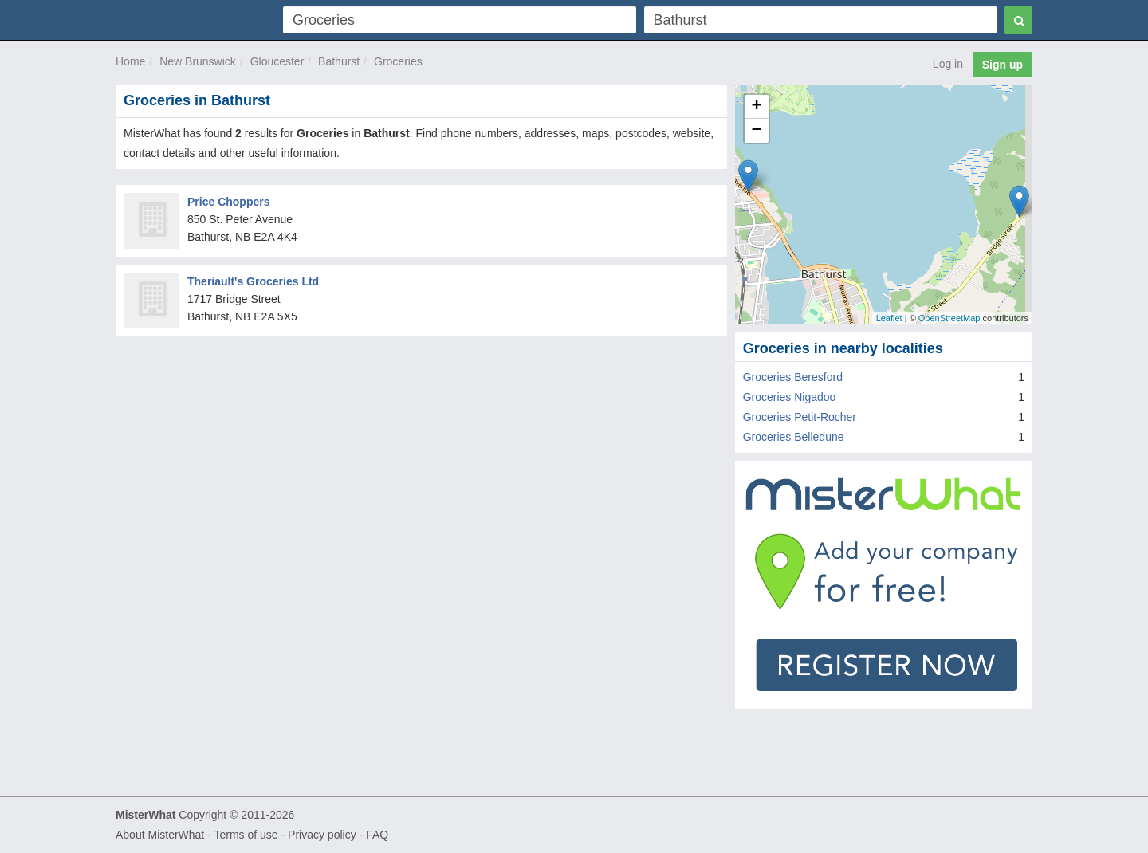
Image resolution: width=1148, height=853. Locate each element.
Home (130, 61)
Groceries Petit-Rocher (799, 417)
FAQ (377, 834)
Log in (948, 63)
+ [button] (757, 107)
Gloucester (277, 61)
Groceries (398, 61)
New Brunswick (197, 61)
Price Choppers (228, 201)
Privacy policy (322, 834)
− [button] (757, 131)
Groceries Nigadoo (789, 397)
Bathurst (339, 61)
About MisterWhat (160, 834)
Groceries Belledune (793, 436)
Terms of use (245, 834)
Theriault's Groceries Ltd (253, 281)
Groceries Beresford (793, 377)
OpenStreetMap (949, 318)
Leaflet (889, 318)
